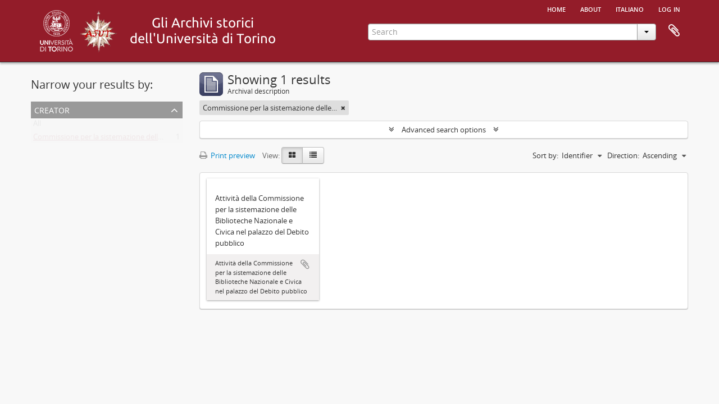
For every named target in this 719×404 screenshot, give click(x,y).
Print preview (227, 155)
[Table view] (313, 155)
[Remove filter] (343, 107)
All (37, 126)
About (590, 8)
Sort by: (545, 155)
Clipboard (674, 31)
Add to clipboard (305, 264)
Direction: (623, 155)
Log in (669, 8)
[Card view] (292, 155)
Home (556, 8)
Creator (52, 109)
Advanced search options (444, 130)
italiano (630, 8)
